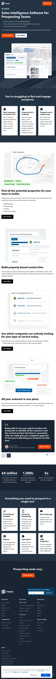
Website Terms (16, 672)
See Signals (7, 348)
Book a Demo (8, 35)
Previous (3, 455)
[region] (26, 672)
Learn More (21, 35)
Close (45, 675)
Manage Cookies (33, 675)
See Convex (7, 217)
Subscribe (49, 592)
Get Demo (47, 3)
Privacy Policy (41, 670)
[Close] (49, 667)
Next (9, 455)
